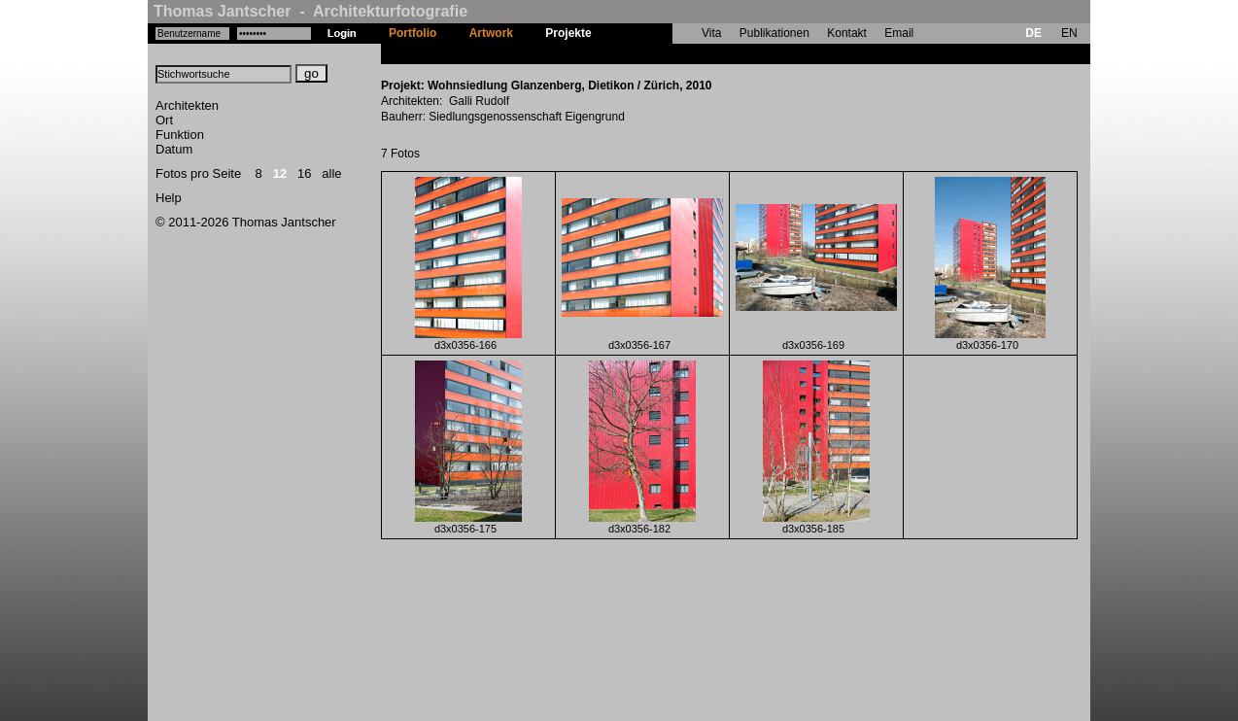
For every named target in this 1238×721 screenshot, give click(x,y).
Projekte (568, 33)
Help (168, 197)
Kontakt (847, 33)
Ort (164, 120)
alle (331, 173)
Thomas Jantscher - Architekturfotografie (310, 11)
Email (898, 33)
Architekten (187, 105)
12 (280, 173)
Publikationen (774, 33)
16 (304, 173)
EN (1069, 33)
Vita (711, 33)
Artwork (491, 33)
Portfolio (412, 33)
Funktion (179, 134)
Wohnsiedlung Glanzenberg (684, 53)
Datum (173, 149)
